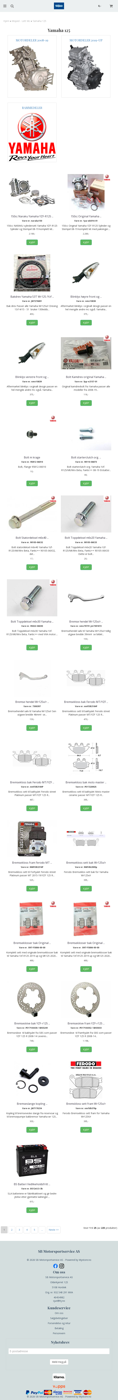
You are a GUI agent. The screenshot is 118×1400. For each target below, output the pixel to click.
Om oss (59, 1313)
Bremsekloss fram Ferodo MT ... (32, 862)
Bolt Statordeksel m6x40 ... (32, 538)
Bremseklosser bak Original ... (32, 943)
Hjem (6, 21)
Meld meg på (59, 1361)
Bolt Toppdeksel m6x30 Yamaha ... (32, 621)
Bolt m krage (32, 457)
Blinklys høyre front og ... (86, 296)
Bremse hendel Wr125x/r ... (86, 621)
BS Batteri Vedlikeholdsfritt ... (32, 1184)
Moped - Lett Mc (21, 21)
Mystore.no (85, 1259)
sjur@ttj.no (59, 1300)
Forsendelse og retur (59, 1323)
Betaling (59, 1328)
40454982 (59, 1297)
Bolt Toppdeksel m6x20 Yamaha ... (86, 538)
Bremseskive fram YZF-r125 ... (86, 1023)
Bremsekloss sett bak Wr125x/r (86, 862)
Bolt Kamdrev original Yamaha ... (86, 377)
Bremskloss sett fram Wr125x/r (86, 1104)
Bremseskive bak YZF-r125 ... (32, 1023)
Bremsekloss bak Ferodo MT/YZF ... (86, 702)
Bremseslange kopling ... (32, 1104)
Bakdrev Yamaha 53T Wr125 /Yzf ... (32, 296)
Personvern (59, 1333)
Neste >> (54, 1229)
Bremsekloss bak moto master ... (86, 782)
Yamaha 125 (39, 21)
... (42, 1229)
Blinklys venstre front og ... (32, 377)
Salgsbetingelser (59, 1318)
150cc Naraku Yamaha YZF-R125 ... (32, 216)
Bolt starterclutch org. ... (86, 457)
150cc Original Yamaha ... (86, 216)
